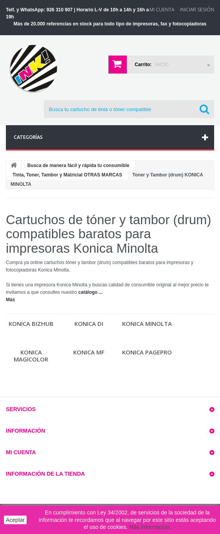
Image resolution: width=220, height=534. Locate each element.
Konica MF (89, 352)
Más (10, 299)
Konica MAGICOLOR (31, 355)
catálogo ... (90, 292)
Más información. (150, 527)
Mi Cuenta (162, 9)
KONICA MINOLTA (147, 323)
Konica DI (88, 323)
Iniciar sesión (197, 9)
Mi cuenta (21, 452)
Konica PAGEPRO (147, 352)
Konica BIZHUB (31, 323)
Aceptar (15, 520)
